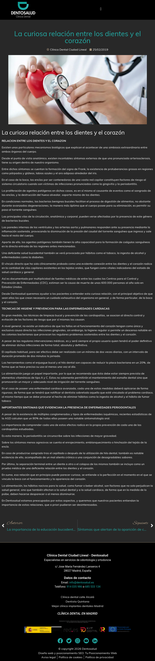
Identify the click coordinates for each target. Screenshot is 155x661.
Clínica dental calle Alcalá (77, 597)
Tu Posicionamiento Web (101, 653)
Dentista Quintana (77, 601)
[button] (100, 9)
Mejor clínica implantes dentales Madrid (77, 606)
